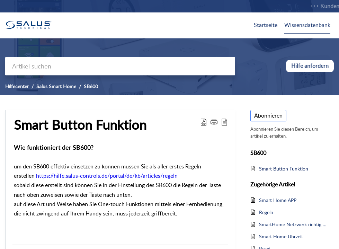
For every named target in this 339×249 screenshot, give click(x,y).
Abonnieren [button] (268, 115)
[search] (120, 66)
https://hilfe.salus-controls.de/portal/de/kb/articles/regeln (107, 175)
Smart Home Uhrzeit (281, 236)
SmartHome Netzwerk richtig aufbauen (293, 224)
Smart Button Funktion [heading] (80, 124)
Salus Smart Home (56, 86)
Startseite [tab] (265, 25)
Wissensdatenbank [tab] (307, 25)
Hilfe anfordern (310, 66)
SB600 (91, 86)
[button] (203, 121)
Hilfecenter (17, 86)
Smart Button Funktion (283, 168)
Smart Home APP (277, 200)
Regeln (266, 212)
